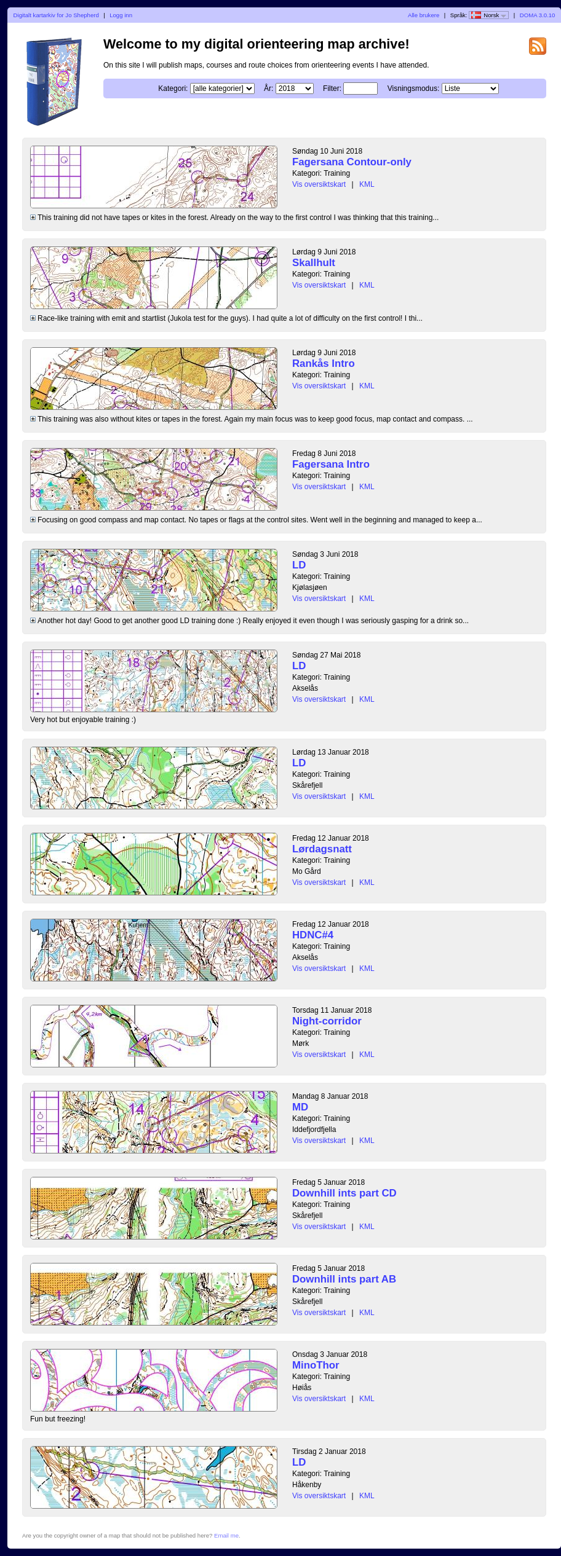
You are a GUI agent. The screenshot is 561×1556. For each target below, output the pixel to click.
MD (300, 1107)
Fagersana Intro (331, 464)
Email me (226, 1535)
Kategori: (173, 88)
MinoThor (315, 1365)
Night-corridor (327, 1021)
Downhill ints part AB (344, 1279)
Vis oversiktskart (319, 184)
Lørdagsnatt (322, 849)
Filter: (332, 88)
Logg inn (120, 15)
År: (268, 88)
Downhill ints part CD (344, 1193)
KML (367, 184)
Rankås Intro (323, 363)
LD (299, 565)
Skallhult (313, 263)
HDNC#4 (312, 935)
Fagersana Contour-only (352, 162)
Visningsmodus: (414, 88)
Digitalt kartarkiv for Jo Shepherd (56, 15)
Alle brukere (423, 15)
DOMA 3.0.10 (537, 15)
